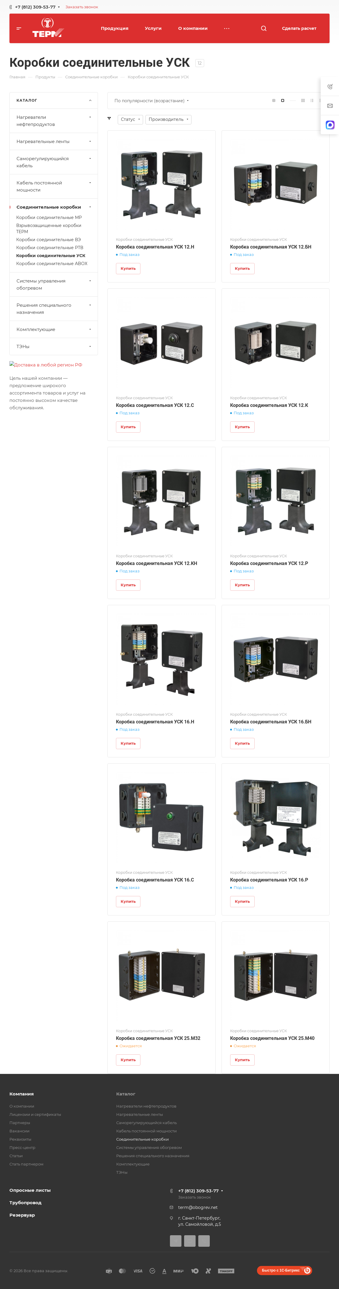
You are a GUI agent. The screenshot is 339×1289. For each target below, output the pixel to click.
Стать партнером (26, 1164)
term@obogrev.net (198, 1207)
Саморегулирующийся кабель (54, 162)
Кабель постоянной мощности (54, 186)
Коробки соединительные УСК (50, 255)
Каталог (125, 1094)
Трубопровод (25, 1202)
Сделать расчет (299, 28)
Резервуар (22, 1215)
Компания (21, 1094)
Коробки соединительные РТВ (49, 247)
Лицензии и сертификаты (35, 1114)
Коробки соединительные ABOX (51, 263)
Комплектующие (54, 329)
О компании (21, 1106)
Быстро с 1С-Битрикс (281, 1270)
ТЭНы (54, 346)
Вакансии (19, 1131)
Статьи (16, 1155)
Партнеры (19, 1122)
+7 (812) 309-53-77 (35, 7)
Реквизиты (20, 1139)
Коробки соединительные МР (49, 217)
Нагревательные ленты (54, 141)
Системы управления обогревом (54, 284)
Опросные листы (30, 1190)
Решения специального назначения (54, 308)
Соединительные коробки (54, 207)
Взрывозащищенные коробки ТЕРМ (48, 228)
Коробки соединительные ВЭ (48, 239)
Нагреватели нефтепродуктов (54, 120)
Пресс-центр (22, 1147)
